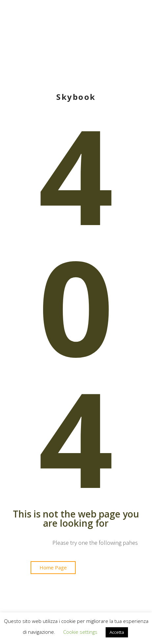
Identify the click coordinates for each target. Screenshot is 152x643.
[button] (53, 567)
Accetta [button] (117, 632)
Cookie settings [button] (80, 632)
